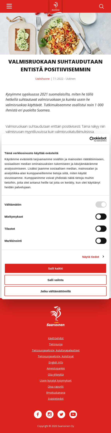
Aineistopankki (56, 368)
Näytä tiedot (90, 256)
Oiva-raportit (56, 386)
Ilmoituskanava (55, 392)
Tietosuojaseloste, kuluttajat (56, 356)
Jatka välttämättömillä (55, 291)
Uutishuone (42, 78)
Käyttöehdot (56, 338)
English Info (56, 362)
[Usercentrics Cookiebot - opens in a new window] (90, 139)
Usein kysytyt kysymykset (56, 380)
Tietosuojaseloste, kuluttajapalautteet (56, 350)
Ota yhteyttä (56, 374)
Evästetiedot (56, 398)
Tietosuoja (55, 344)
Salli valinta (56, 279)
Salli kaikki (55, 268)
